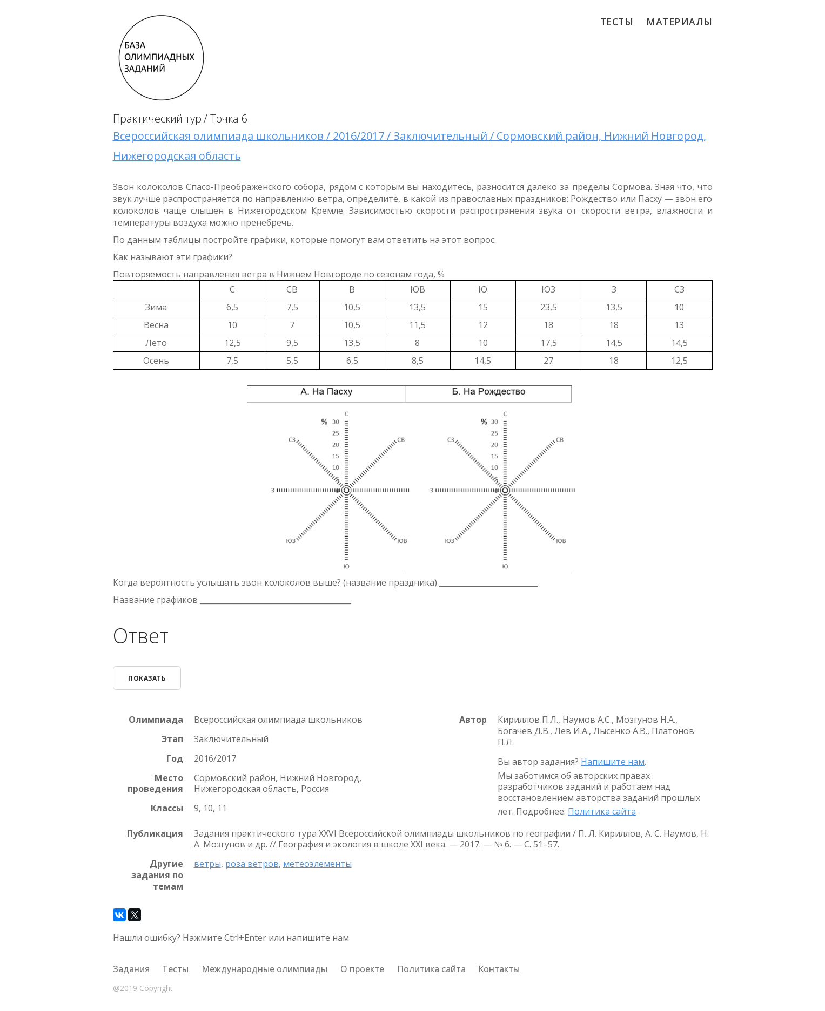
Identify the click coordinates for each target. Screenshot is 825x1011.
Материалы (679, 21)
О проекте (362, 969)
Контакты (499, 969)
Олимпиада (156, 719)
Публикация (155, 833)
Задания (131, 969)
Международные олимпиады (264, 969)
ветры (207, 864)
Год (174, 758)
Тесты (617, 21)
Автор (473, 719)
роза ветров (252, 864)
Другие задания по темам (157, 875)
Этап (172, 739)
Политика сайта (602, 811)
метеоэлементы (317, 864)
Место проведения (155, 783)
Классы (167, 808)
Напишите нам (613, 762)
